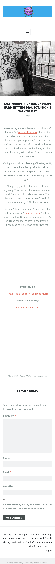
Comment (9, 416)
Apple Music (13, 293)
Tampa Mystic (25, 376)
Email (7, 472)
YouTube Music (40, 293)
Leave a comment (40, 376)
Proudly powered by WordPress (19, 562)
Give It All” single (27, 132)
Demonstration (32, 213)
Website (8, 486)
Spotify (26, 293)
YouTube (34, 307)
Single (27, 115)
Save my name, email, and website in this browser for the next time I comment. (27, 506)
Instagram (22, 307)
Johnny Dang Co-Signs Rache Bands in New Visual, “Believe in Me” (15, 538)
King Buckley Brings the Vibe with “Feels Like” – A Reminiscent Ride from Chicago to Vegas (40, 542)
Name (7, 458)
